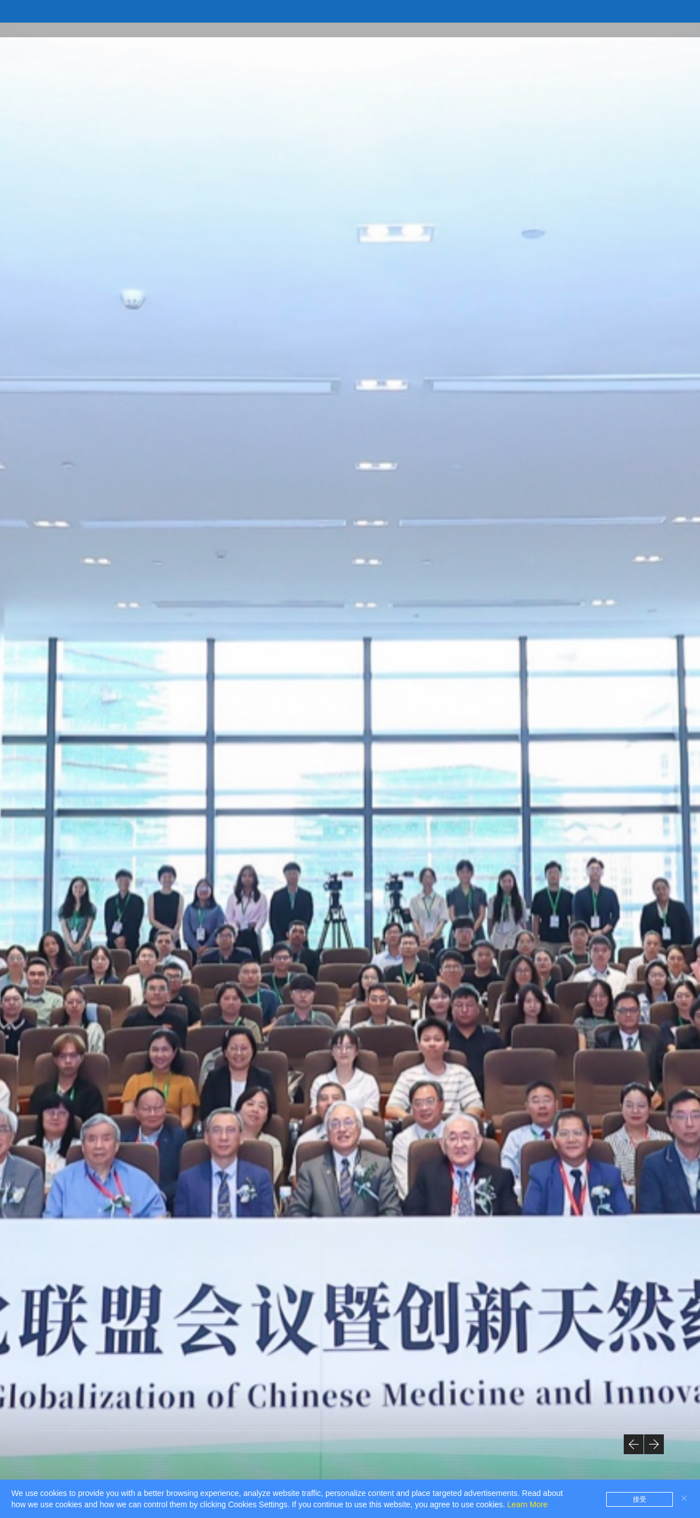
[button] (634, 1444)
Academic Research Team (584, 29)
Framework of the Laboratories (456, 29)
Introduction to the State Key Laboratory (300, 29)
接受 (639, 1499)
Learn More (527, 1504)
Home (193, 29)
